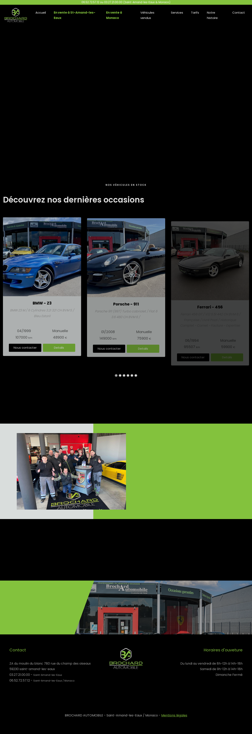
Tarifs (195, 12)
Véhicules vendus (147, 15)
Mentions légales (174, 715)
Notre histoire (212, 15)
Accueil (40, 12)
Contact (238, 12)
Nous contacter (25, 352)
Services (177, 12)
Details (59, 352)
